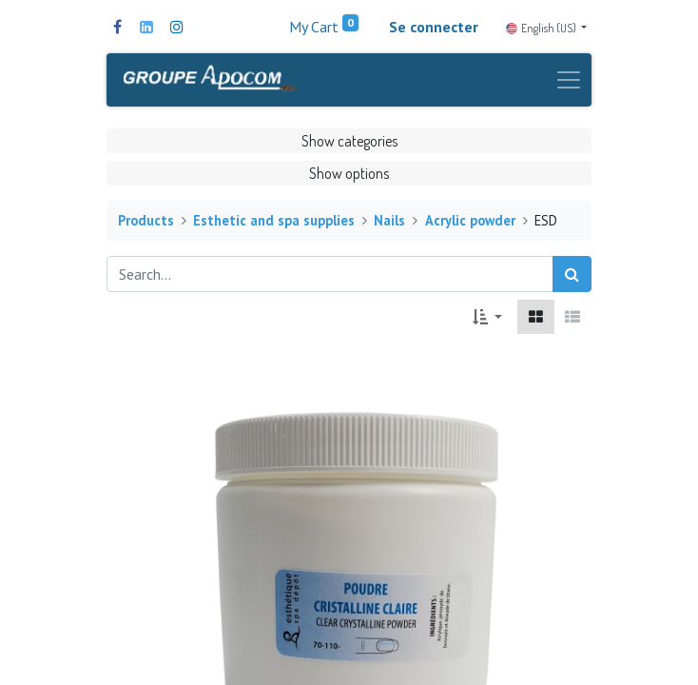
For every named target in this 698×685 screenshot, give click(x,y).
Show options (349, 173)
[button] (487, 317)
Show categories (349, 140)
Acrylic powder (470, 220)
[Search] (572, 274)
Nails (389, 220)
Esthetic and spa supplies (274, 220)
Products (146, 220)
